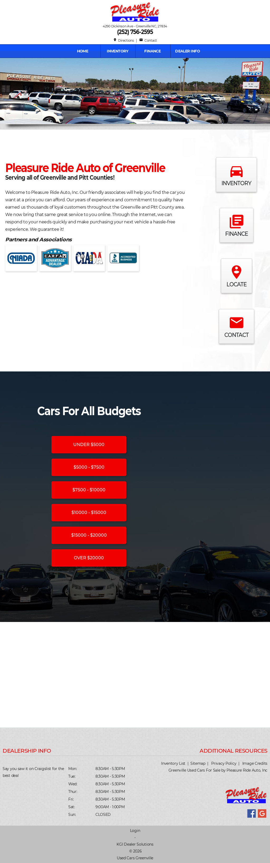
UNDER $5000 (88, 444)
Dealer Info (187, 51)
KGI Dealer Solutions (135, 844)
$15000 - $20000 (89, 535)
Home (82, 51)
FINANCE (152, 51)
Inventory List (173, 763)
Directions (123, 40)
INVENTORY (117, 51)
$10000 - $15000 (88, 512)
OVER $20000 (89, 557)
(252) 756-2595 (135, 32)
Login (135, 830)
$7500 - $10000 (89, 489)
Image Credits (254, 763)
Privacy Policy (223, 763)
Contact (148, 40)
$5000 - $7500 (89, 467)
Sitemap (197, 763)
